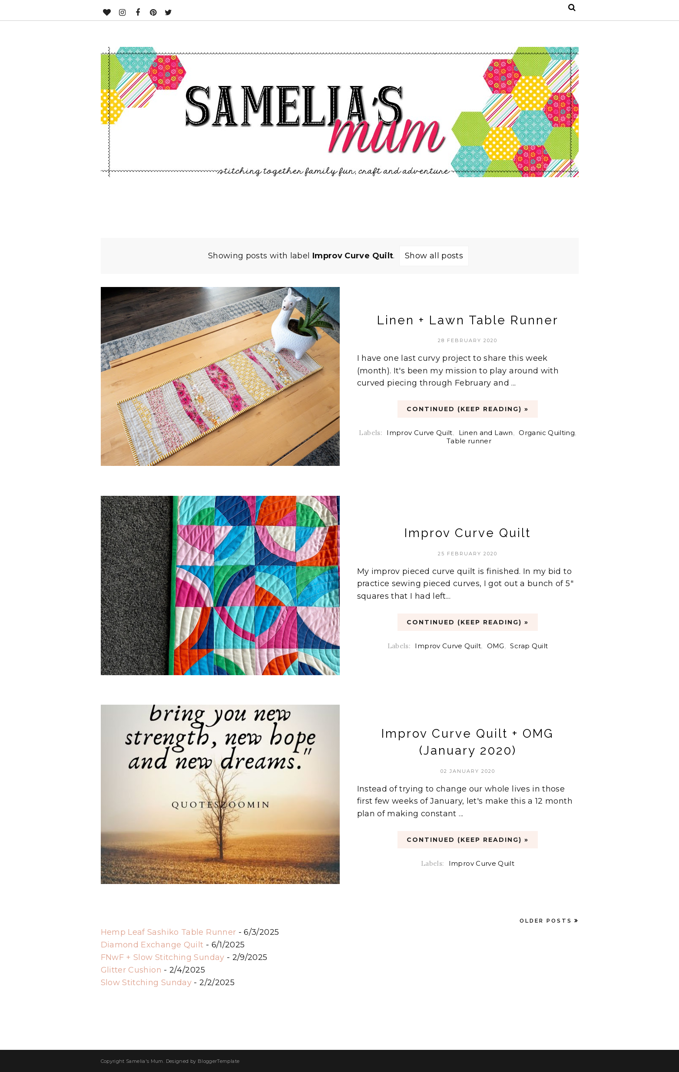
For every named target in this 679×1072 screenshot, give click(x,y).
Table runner (469, 441)
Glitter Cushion (131, 970)
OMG (495, 646)
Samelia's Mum (144, 1061)
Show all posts (434, 256)
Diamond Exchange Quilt (152, 945)
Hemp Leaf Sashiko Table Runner (168, 932)
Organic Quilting (547, 433)
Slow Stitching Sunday (146, 982)
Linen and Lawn (486, 433)
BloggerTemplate (218, 1061)
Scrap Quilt (529, 646)
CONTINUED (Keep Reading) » (468, 409)
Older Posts (546, 920)
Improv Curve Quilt (419, 433)
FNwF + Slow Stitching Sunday (163, 957)
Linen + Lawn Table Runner (468, 320)
